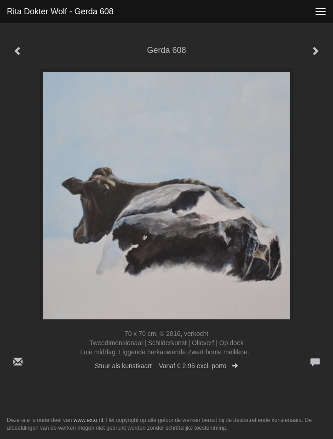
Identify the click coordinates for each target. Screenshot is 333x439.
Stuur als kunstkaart (166, 366)
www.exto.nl (88, 420)
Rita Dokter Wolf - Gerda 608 (60, 11)
